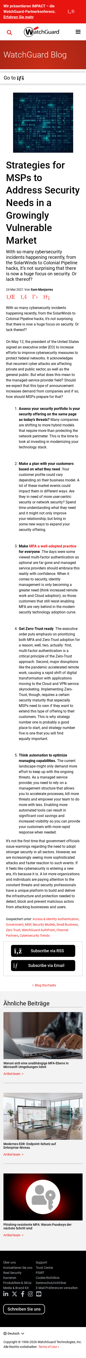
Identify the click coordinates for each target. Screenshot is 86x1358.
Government (15, 924)
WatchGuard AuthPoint (38, 930)
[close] (71, 12)
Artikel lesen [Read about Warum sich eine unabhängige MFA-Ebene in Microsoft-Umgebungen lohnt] (11, 1074)
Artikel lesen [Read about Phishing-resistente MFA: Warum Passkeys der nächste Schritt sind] (11, 1235)
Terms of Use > (48, 1347)
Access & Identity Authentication (56, 919)
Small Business (67, 924)
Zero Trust (13, 930)
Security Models (44, 924)
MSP (28, 924)
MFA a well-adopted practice (52, 546)
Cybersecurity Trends (35, 935)
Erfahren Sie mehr (18, 17)
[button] (78, 31)
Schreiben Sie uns (24, 1309)
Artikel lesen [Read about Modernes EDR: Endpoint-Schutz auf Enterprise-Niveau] (11, 1154)
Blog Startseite (45, 985)
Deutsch (13, 1333)
